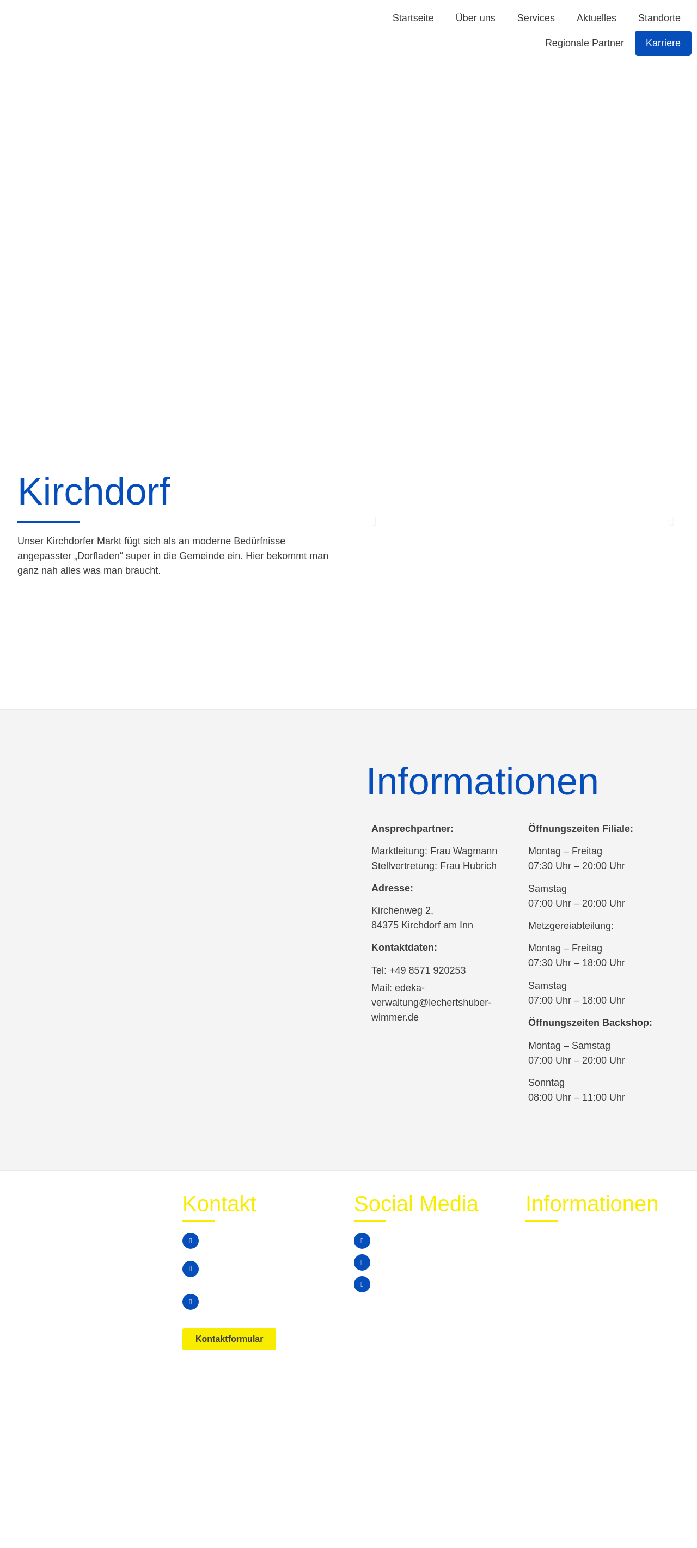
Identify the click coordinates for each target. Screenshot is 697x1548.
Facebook (398, 1240)
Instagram (399, 1262)
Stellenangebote (562, 1289)
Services (536, 18)
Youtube (395, 1284)
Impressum (653, 1518)
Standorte (659, 18)
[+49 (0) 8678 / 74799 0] (190, 1241)
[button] (373, 521)
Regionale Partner (584, 43)
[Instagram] (362, 1262)
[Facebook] (362, 1241)
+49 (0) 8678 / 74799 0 (251, 1240)
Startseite (413, 18)
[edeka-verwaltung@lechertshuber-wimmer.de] (190, 1269)
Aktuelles (596, 18)
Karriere (663, 43)
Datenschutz (585, 1518)
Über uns (476, 18)
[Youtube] (362, 1284)
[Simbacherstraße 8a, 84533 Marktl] (190, 1302)
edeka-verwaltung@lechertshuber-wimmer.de (264, 1268)
